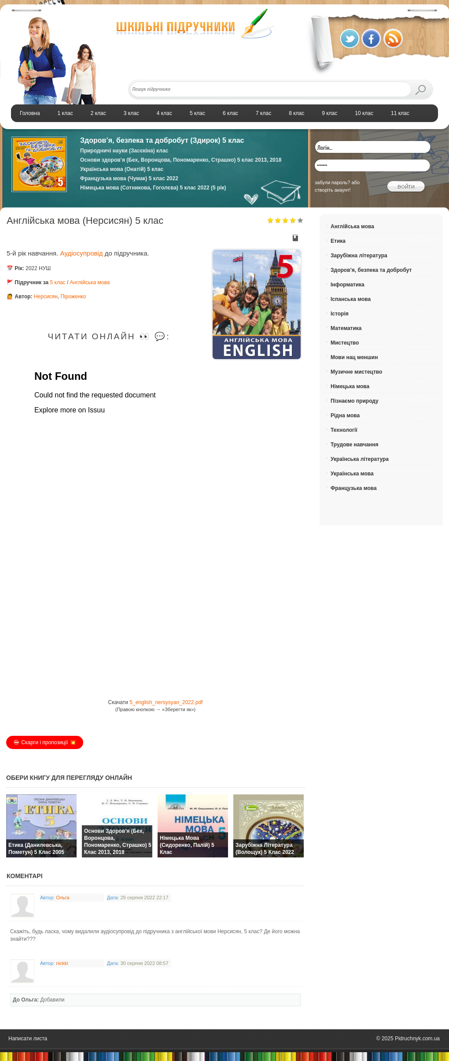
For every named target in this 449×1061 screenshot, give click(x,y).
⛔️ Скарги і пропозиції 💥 (44, 742)
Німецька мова (350, 386)
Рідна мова (345, 415)
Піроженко (73, 296)
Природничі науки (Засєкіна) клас (124, 151)
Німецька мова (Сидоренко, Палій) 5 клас (187, 845)
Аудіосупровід (82, 253)
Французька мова (354, 488)
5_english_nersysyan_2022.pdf (165, 702)
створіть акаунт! (333, 190)
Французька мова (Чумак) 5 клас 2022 (129, 178)
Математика (346, 328)
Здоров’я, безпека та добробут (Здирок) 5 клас (162, 140)
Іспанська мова (351, 299)
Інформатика (347, 285)
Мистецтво (345, 343)
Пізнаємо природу (355, 401)
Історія (340, 314)
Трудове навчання (355, 444)
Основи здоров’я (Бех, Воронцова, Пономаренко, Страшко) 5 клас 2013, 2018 (180, 160)
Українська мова (352, 474)
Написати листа (27, 1038)
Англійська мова (90, 282)
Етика (338, 241)
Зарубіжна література (359, 255)
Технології (344, 430)
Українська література (360, 459)
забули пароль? (332, 182)
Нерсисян (46, 296)
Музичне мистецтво (356, 372)
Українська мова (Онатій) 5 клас (121, 169)
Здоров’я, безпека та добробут (371, 270)
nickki (62, 963)
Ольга (62, 897)
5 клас (58, 282)
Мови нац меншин (354, 357)
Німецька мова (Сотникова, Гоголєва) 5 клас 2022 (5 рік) (153, 188)
